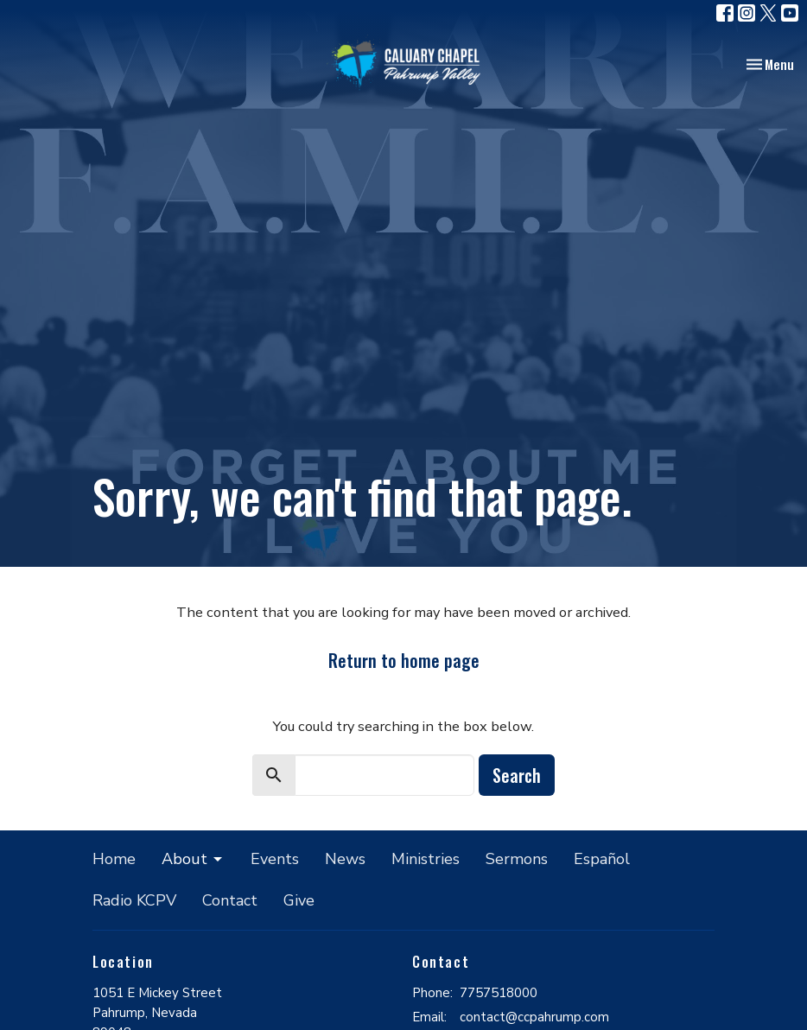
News (345, 859)
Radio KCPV (134, 900)
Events (275, 859)
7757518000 (498, 992)
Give (299, 900)
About (193, 859)
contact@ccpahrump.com (534, 1017)
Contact (229, 900)
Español (602, 859)
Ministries (425, 859)
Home (114, 859)
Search (516, 775)
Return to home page (404, 660)
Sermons (517, 859)
